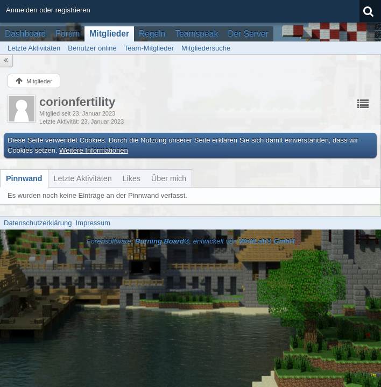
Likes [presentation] (131, 178)
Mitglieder (109, 33)
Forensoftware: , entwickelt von (191, 241)
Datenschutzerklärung (38, 223)
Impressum (92, 223)
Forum (67, 33)
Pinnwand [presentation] (24, 178)
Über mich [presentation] (168, 178)
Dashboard (25, 33)
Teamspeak (196, 33)
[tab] (24, 178)
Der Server (248, 33)
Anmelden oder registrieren (48, 10)
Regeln (152, 33)
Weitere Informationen (93, 150)
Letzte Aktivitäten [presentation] (83, 178)
